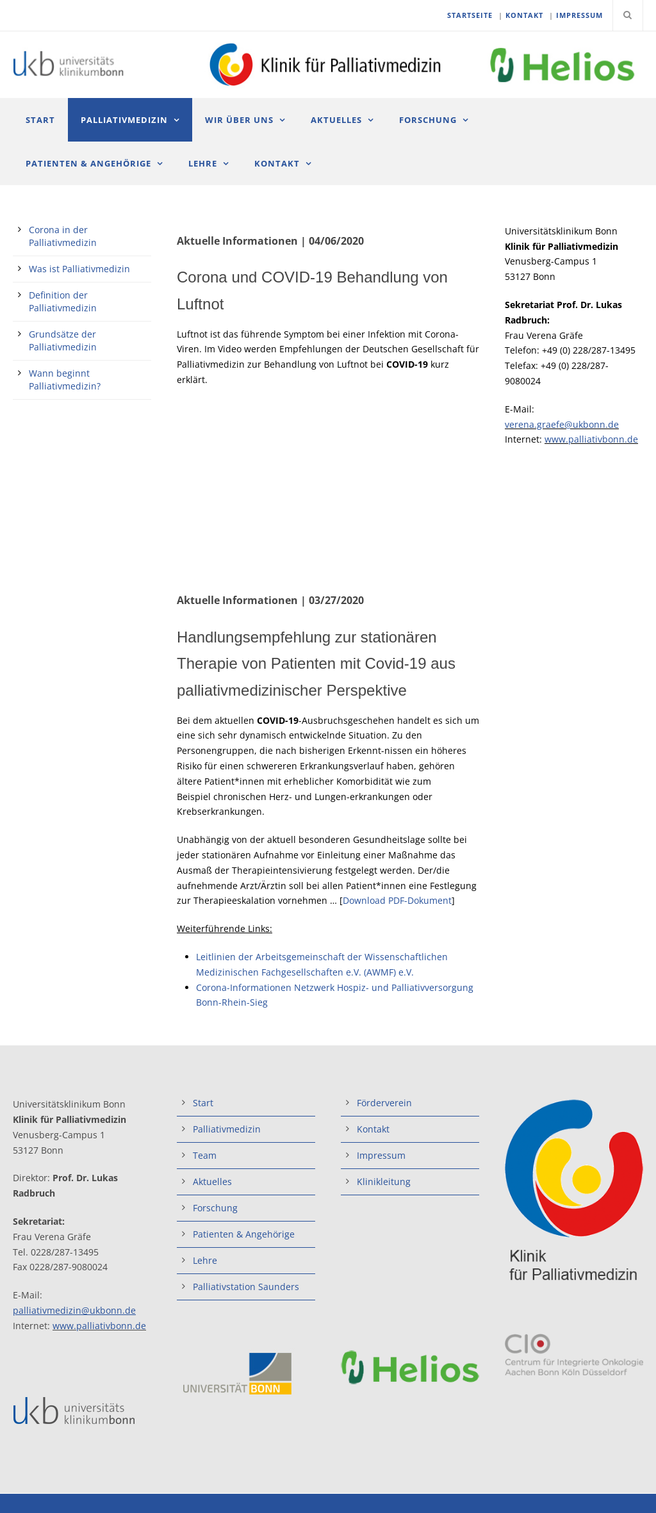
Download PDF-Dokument (397, 900)
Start (40, 120)
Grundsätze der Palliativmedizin (63, 340)
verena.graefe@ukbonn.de (562, 424)
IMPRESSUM (579, 15)
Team (205, 1155)
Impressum (381, 1155)
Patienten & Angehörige (88, 163)
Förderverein (384, 1103)
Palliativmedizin (124, 120)
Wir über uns (239, 120)
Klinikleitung (384, 1181)
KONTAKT (524, 15)
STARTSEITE (470, 15)
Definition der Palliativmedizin (63, 301)
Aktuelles (336, 120)
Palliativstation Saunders (246, 1286)
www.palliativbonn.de (591, 439)
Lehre (202, 163)
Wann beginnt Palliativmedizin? (65, 379)
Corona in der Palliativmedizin (63, 236)
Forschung (428, 120)
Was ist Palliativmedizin (79, 269)
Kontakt (277, 163)
